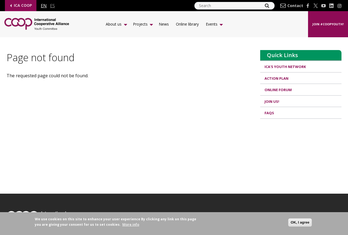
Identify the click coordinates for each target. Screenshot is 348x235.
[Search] (267, 6)
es (52, 6)
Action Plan (276, 78)
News (164, 24)
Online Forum (278, 89)
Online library (187, 24)
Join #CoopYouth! (328, 24)
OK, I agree (300, 224)
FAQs (269, 112)
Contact (295, 6)
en (44, 6)
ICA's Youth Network (285, 66)
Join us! (272, 101)
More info (130, 226)
